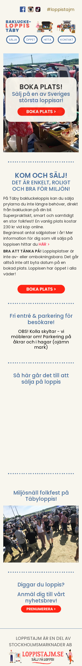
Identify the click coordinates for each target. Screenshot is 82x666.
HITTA (47, 39)
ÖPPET (30, 39)
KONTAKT (66, 39)
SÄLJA (13, 39)
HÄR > (44, 244)
